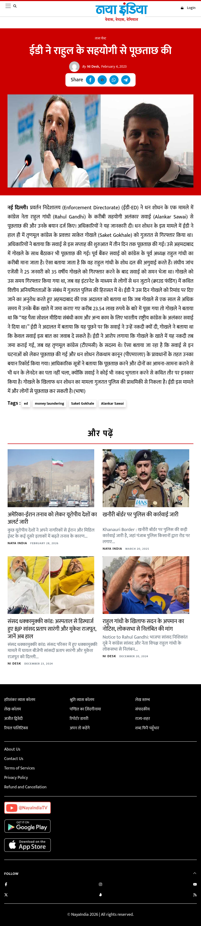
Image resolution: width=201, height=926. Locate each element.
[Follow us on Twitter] (6, 895)
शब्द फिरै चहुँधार (147, 728)
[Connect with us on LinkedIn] (100, 895)
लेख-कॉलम (12, 709)
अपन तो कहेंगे (80, 728)
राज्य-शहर (142, 718)
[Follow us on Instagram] (100, 884)
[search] (16, 8)
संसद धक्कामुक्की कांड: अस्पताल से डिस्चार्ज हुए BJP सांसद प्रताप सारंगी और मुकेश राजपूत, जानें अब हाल (52, 629)
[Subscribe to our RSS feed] (195, 895)
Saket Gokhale (82, 403)
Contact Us (13, 758)
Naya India (17, 543)
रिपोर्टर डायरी (79, 718)
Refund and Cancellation (25, 787)
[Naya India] (122, 20)
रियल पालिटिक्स (16, 728)
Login (188, 8)
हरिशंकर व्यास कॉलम (19, 699)
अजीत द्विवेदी (13, 718)
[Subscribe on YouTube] (195, 884)
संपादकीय (142, 709)
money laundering (49, 403)
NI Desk (90, 66)
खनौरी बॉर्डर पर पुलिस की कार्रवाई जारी (140, 515)
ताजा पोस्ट (100, 38)
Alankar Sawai (112, 403)
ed (26, 403)
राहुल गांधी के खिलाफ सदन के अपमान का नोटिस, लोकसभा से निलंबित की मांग (143, 625)
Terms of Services (19, 768)
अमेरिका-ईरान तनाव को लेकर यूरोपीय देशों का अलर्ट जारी (52, 518)
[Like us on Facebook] (6, 884)
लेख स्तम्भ (142, 699)
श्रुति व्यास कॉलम (82, 699)
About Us (12, 749)
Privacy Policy (16, 777)
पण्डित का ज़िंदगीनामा (85, 709)
